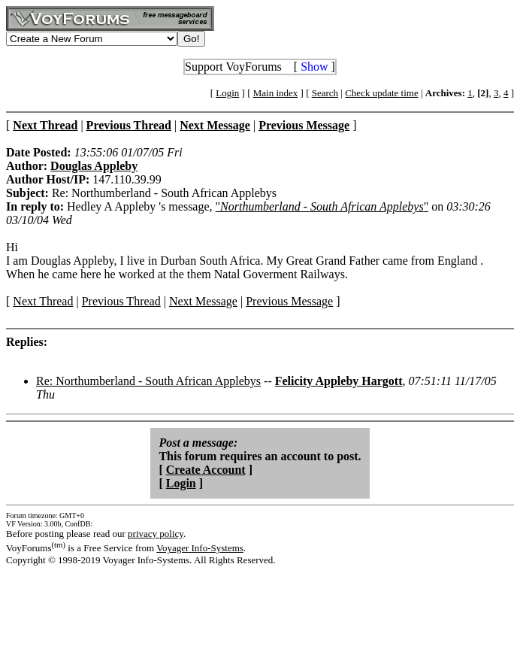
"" (322, 206)
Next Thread (43, 301)
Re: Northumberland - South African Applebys (148, 381)
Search (325, 93)
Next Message (203, 301)
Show (314, 66)
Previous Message (289, 301)
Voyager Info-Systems (199, 547)
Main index (275, 93)
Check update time (381, 93)
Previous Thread (121, 301)
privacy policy (155, 533)
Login (227, 93)
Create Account (206, 469)
